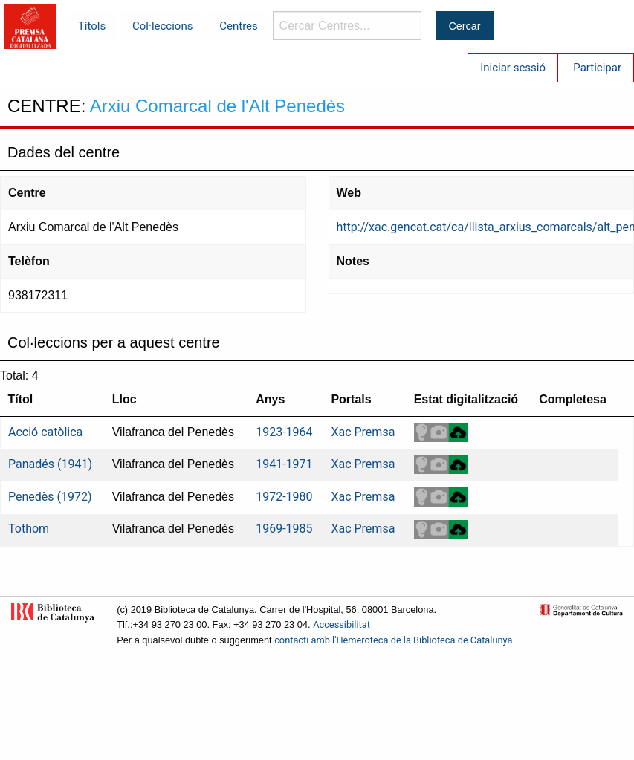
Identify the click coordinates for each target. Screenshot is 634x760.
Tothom (28, 529)
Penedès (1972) (50, 497)
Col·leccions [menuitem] (162, 26)
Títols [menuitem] (92, 26)
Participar (597, 67)
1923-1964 (284, 432)
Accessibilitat (341, 624)
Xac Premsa (363, 432)
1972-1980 (284, 497)
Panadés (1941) (50, 464)
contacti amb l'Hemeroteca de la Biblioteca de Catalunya (393, 640)
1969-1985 (284, 529)
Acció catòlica (45, 432)
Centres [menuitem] (238, 26)
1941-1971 (284, 464)
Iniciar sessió (513, 67)
